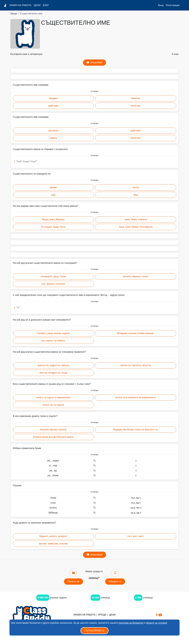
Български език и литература (26, 54)
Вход (160, 5)
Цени (37, 5)
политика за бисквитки (131, 623)
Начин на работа (20, 5)
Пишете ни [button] (73, 581)
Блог (46, 5)
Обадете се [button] (115, 581)
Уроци (13, 13)
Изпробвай (94, 62)
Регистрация (173, 5)
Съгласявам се (94, 630)
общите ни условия (156, 623)
